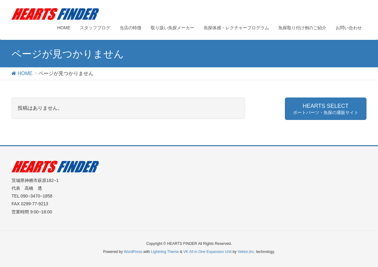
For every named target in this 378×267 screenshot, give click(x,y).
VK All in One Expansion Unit (207, 252)
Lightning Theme (165, 252)
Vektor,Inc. (246, 252)
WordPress (133, 252)
